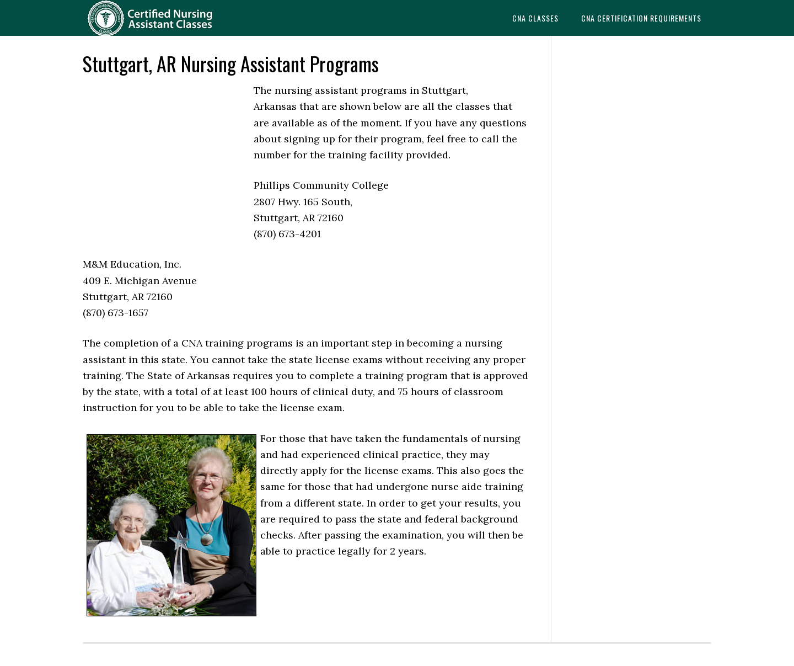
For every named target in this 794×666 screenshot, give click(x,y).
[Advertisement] (165, 157)
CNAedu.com (171, 18)
